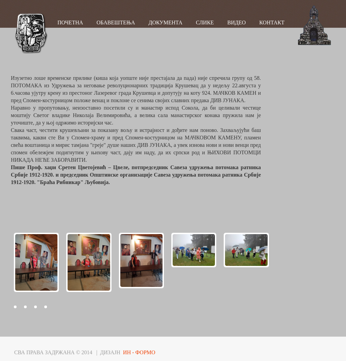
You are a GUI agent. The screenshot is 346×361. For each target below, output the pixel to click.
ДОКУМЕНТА (165, 22)
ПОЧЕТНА (70, 22)
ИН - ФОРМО (139, 352)
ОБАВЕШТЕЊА (116, 22)
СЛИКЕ (205, 22)
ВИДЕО (236, 22)
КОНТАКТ (271, 22)
